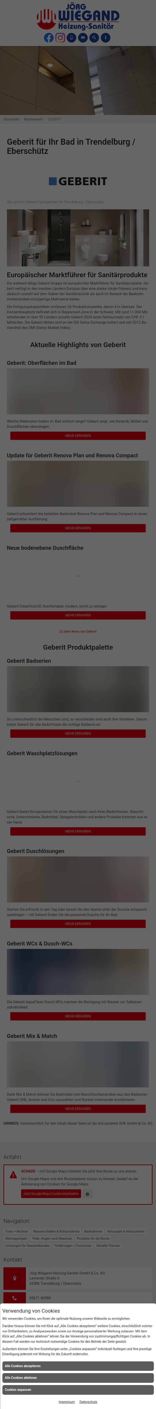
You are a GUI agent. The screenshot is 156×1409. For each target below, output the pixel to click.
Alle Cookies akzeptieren (23, 1366)
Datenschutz (88, 1402)
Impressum (67, 1402)
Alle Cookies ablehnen (21, 1378)
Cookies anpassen (18, 1390)
